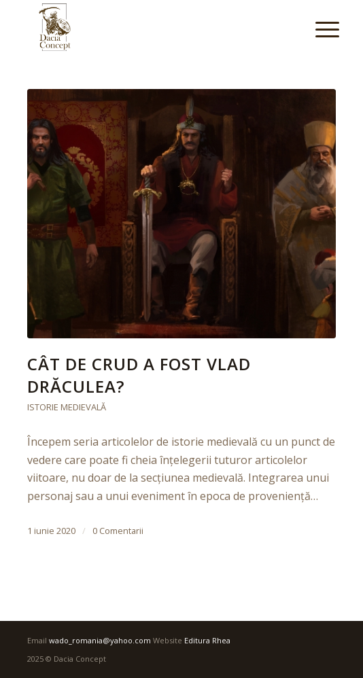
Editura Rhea (207, 640)
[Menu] (317, 28)
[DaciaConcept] (150, 27)
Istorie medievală (66, 407)
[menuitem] (317, 28)
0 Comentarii (117, 530)
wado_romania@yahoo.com (100, 640)
